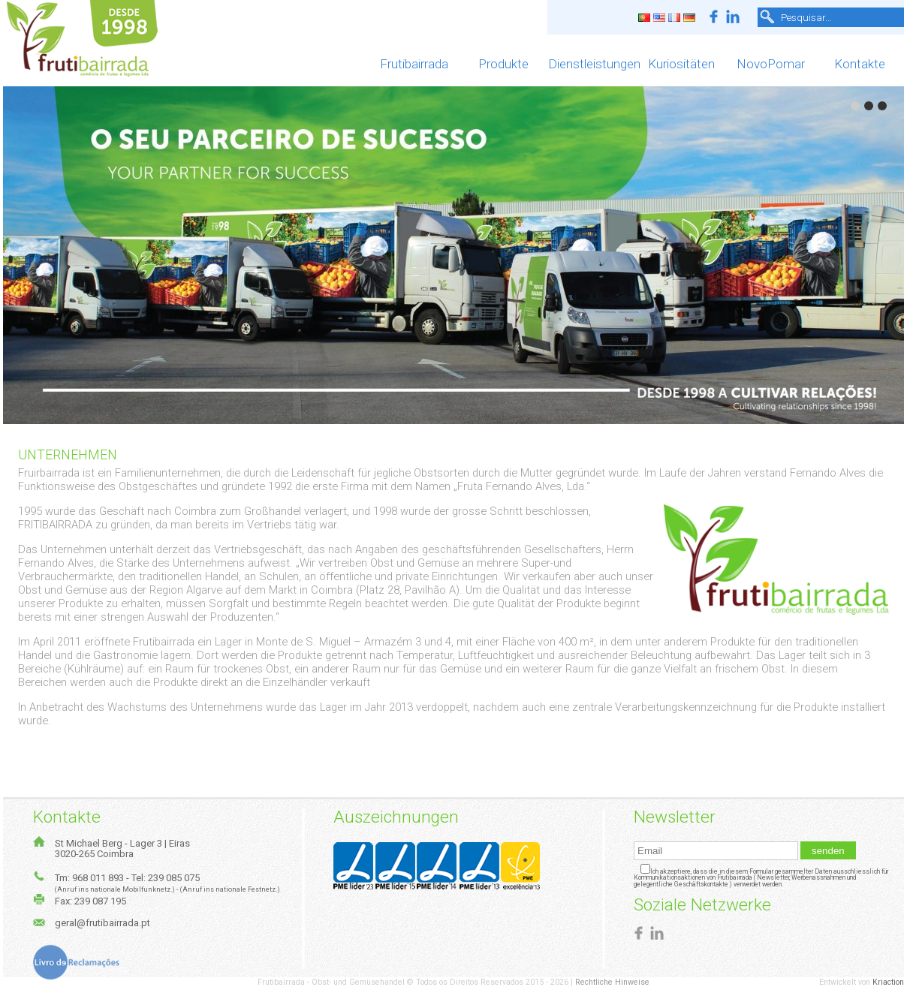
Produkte (503, 63)
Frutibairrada (414, 63)
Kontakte (859, 63)
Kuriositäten (681, 63)
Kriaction (888, 982)
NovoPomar (771, 63)
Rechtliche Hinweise (612, 982)
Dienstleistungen (592, 63)
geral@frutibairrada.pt (102, 922)
